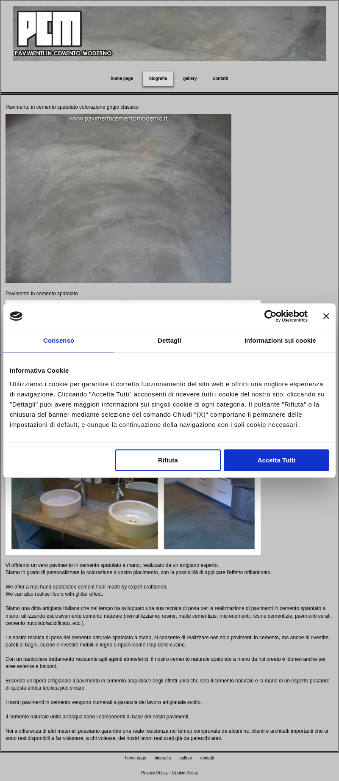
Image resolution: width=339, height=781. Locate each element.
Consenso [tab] (58, 340)
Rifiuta (168, 460)
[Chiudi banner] (326, 316)
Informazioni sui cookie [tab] (280, 340)
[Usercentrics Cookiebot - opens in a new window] (270, 316)
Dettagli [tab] (169, 340)
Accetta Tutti (277, 460)
